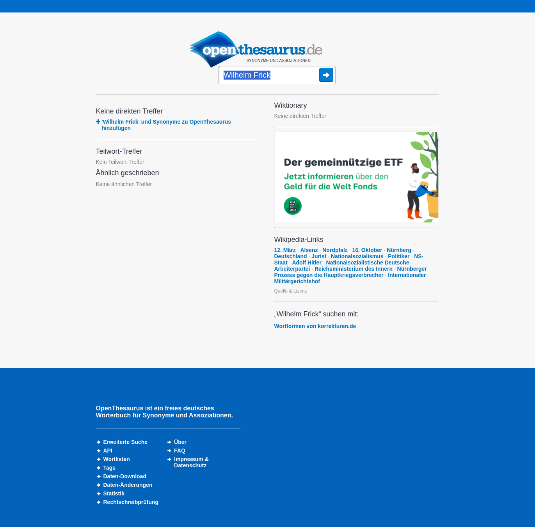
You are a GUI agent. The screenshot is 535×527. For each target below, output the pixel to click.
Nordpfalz (335, 250)
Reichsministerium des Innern (354, 269)
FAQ (179, 450)
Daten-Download (124, 476)
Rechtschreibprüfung (131, 502)
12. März (285, 250)
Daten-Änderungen (128, 485)
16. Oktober (367, 250)
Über (180, 442)
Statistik (113, 493)
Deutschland (290, 256)
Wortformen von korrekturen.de (315, 326)
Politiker (398, 256)
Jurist (318, 256)
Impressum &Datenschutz (191, 462)
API (107, 450)
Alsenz (309, 250)
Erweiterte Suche (125, 442)
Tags (109, 468)
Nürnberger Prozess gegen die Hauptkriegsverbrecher (350, 272)
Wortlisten (116, 459)
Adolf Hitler (306, 262)
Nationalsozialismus (357, 256)
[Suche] (277, 75)
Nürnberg (399, 250)
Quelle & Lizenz (290, 291)
